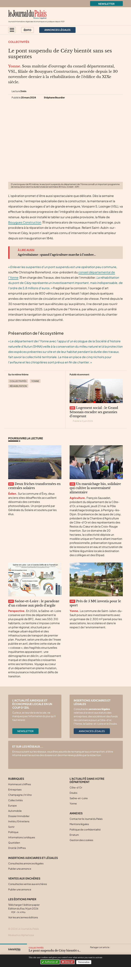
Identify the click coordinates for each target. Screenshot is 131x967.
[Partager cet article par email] (112, 951)
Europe (12, 805)
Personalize (84, 962)
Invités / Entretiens (18, 821)
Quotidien (14, 842)
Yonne (35, 381)
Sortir (11, 826)
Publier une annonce (19, 868)
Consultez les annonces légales (25, 863)
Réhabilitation (18, 386)
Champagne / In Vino (20, 794)
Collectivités (18, 42)
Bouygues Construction (24, 222)
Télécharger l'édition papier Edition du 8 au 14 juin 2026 (24, 908)
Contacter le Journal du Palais (86, 818)
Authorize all (50, 962)
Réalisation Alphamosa (21, 935)
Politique (13, 832)
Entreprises (14, 789)
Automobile (15, 810)
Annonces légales (92, 731)
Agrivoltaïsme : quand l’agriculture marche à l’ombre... (57, 254)
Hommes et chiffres (19, 784)
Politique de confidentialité (85, 829)
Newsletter (106, 3)
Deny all (68, 962)
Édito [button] (27, 29)
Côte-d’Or (76, 787)
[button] (12, 30)
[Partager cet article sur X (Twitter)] (92, 951)
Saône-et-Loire (79, 798)
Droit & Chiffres (17, 847)
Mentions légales (79, 824)
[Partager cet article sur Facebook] (99, 951)
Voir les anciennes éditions (23, 917)
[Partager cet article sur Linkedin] (105, 951)
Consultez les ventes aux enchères (27, 883)
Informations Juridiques (21, 837)
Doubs (73, 792)
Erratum (74, 834)
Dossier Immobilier (19, 816)
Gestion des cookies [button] (81, 840)
